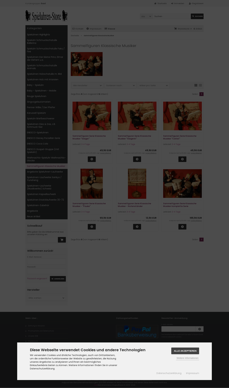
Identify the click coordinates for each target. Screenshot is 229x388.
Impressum (192, 373)
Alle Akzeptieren (185, 351)
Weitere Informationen (187, 358)
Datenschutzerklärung (168, 373)
